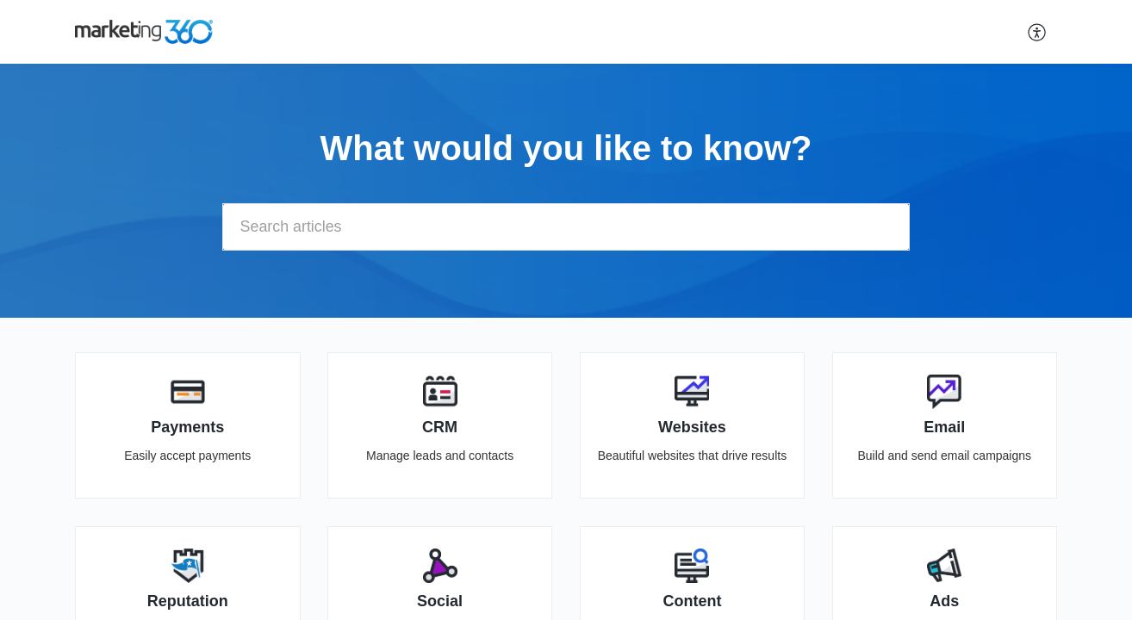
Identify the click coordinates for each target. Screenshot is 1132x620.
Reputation (187, 601)
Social (440, 601)
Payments (187, 427)
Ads (944, 601)
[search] (566, 227)
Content (691, 601)
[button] (1037, 32)
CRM (439, 427)
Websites (692, 427)
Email (944, 427)
